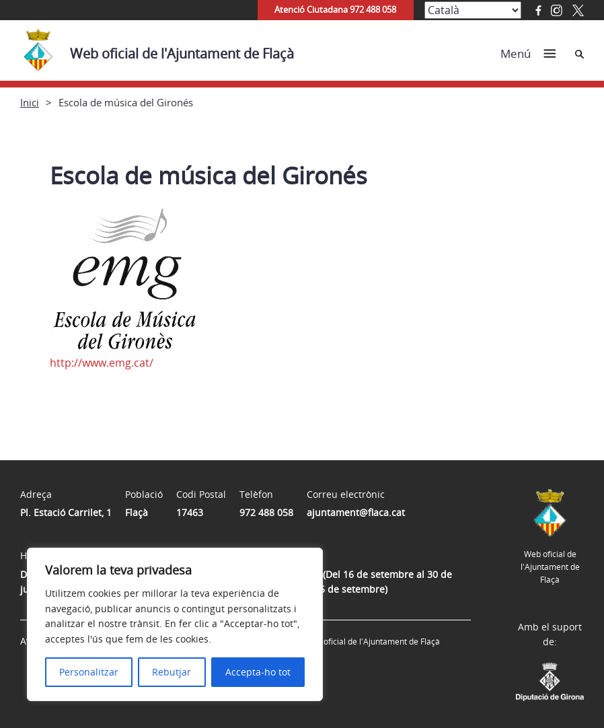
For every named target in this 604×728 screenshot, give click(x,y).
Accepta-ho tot (258, 671)
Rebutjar (171, 671)
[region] (175, 624)
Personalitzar (88, 671)
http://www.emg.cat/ (101, 362)
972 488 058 (266, 512)
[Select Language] (472, 10)
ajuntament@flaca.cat (356, 512)
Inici (29, 102)
